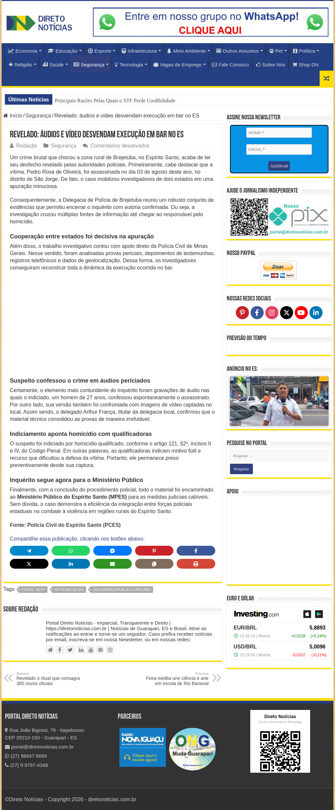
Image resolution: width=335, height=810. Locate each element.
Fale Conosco (230, 64)
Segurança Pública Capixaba (122, 590)
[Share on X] (29, 564)
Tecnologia (129, 64)
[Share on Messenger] (112, 551)
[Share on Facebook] (196, 551)
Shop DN (305, 64)
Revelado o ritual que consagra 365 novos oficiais (49, 679)
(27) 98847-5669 (26, 756)
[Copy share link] (154, 564)
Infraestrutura (139, 51)
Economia (22, 51)
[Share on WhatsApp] (71, 551)
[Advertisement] (112, 324)
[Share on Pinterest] (154, 551)
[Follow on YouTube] (301, 312)
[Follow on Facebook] (257, 312)
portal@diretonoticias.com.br (39, 747)
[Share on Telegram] (29, 551)
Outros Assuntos (237, 51)
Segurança (89, 64)
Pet (276, 51)
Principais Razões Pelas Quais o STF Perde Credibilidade (115, 100)
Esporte (100, 51)
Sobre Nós (270, 64)
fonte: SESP (33, 590)
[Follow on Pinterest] (242, 312)
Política (304, 51)
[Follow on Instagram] (271, 312)
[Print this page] (196, 564)
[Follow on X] (286, 312)
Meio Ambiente (186, 51)
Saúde (53, 64)
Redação (26, 145)
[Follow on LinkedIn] (316, 312)
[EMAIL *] (279, 150)
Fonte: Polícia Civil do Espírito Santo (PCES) (65, 525)
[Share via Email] (112, 564)
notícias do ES (69, 590)
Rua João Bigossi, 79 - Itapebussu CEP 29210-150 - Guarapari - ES (44, 733)
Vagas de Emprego (177, 64)
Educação (63, 51)
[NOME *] (279, 133)
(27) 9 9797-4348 (26, 765)
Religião (20, 64)
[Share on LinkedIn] (71, 564)
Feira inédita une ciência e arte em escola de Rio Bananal (175, 679)
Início (12, 115)
